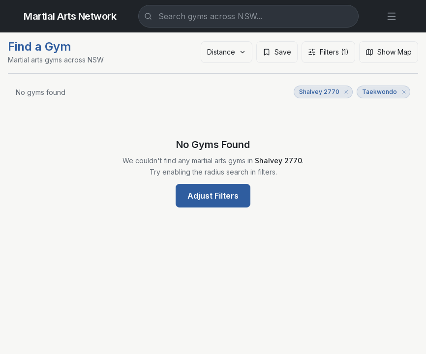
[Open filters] (328, 52)
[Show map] (388, 52)
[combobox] (248, 16)
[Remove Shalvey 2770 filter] (346, 92)
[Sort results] (226, 52)
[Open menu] (391, 16)
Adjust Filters (213, 196)
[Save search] (277, 52)
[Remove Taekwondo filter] (404, 92)
